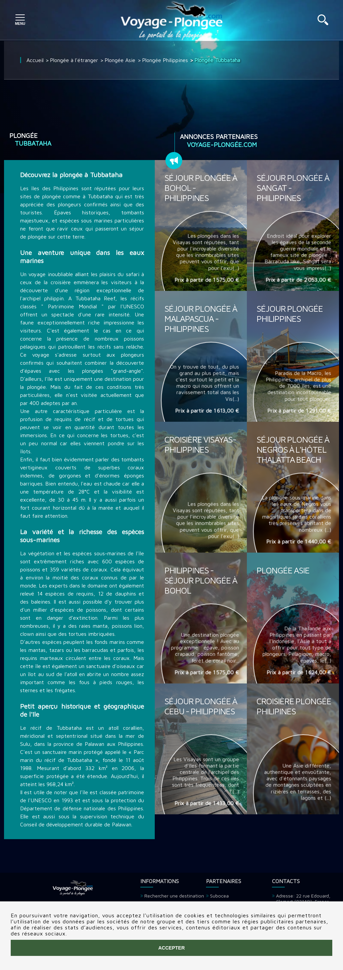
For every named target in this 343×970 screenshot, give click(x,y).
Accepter (171, 948)
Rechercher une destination (174, 896)
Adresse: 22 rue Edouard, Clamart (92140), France (303, 898)
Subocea (219, 896)
